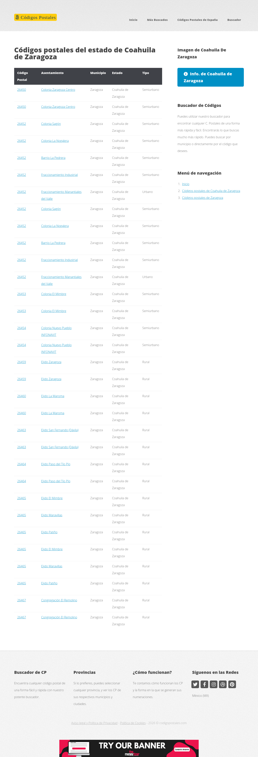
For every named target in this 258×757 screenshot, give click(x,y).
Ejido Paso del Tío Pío (55, 464)
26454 (21, 328)
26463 (21, 430)
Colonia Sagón (51, 124)
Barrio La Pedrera (53, 158)
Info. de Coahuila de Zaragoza (208, 77)
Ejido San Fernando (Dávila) (59, 430)
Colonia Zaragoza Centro (58, 90)
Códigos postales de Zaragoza (202, 198)
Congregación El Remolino (59, 600)
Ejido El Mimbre (52, 498)
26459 (21, 362)
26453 (21, 294)
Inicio (133, 20)
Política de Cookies (133, 723)
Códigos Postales (37, 17)
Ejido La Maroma (52, 396)
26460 (21, 396)
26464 (21, 464)
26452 (21, 124)
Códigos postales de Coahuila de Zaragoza (211, 191)
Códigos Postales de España (197, 20)
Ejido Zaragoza (51, 362)
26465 (21, 498)
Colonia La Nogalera (55, 141)
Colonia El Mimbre (53, 294)
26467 (21, 600)
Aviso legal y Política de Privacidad (94, 723)
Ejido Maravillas (51, 515)
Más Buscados (157, 20)
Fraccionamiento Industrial (59, 175)
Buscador (234, 20)
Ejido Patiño (49, 532)
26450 (21, 90)
